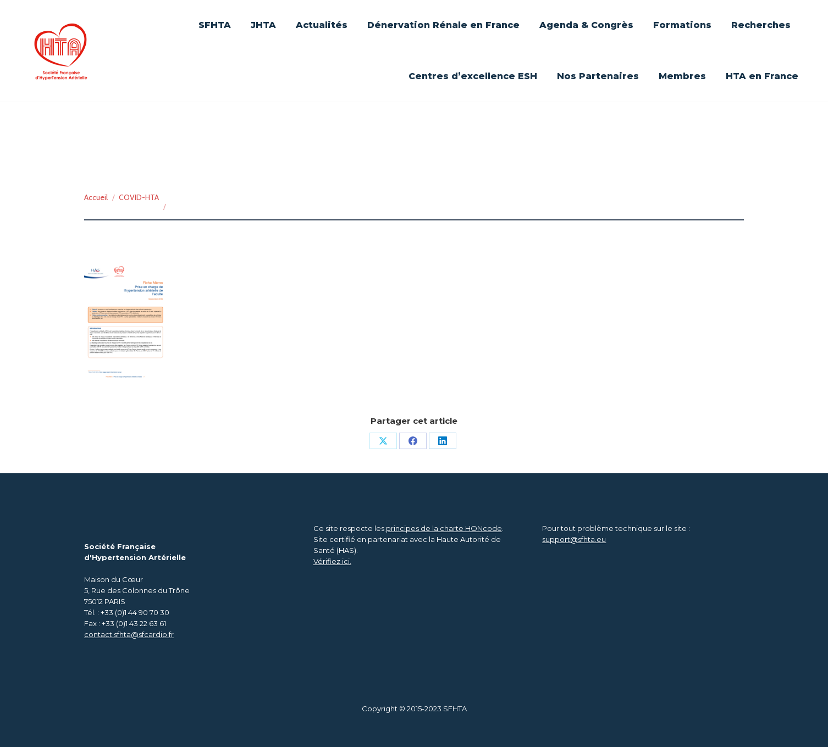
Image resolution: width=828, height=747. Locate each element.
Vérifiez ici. (332, 561)
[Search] (746, 33)
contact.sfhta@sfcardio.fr (129, 634)
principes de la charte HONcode (444, 528)
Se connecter (543, 12)
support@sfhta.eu (574, 539)
